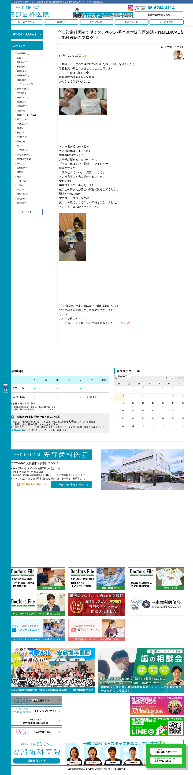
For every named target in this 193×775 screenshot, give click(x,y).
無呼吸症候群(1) (24, 159)
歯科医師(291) (23, 168)
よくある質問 (166, 22)
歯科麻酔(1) (22, 71)
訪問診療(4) (22, 199)
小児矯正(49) (22, 124)
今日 (180, 378)
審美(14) (20, 163)
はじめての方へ (26, 22)
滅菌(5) (20, 172)
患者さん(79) (22, 97)
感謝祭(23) (21, 102)
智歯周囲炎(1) (23, 53)
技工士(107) (22, 119)
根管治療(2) (22, 67)
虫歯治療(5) (22, 80)
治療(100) (21, 141)
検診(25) (20, 133)
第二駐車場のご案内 (31, 484)
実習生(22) (21, 185)
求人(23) (20, 190)
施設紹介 (61, 22)
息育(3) (20, 177)
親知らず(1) (22, 62)
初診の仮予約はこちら (159, 14)
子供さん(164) (23, 181)
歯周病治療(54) (23, 155)
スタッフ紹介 (96, 22)
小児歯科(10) (22, 150)
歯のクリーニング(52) (26, 115)
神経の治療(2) (23, 89)
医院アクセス (131, 22)
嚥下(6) (20, 146)
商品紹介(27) (22, 93)
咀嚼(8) (20, 128)
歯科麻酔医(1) (23, 75)
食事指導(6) (22, 203)
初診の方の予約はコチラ (71, 484)
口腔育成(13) (22, 111)
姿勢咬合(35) (22, 137)
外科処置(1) (22, 106)
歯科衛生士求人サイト (25, 34)
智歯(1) (20, 58)
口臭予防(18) (22, 194)
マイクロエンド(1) (25, 84)
